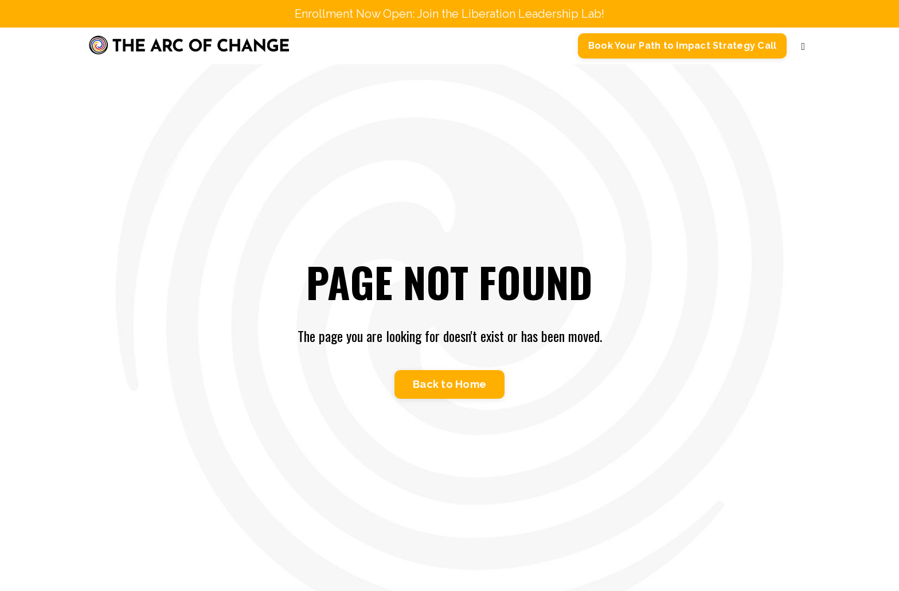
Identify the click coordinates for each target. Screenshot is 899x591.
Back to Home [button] (449, 384)
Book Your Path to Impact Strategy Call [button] (682, 45)
